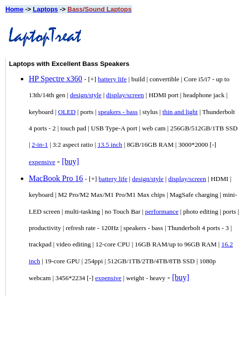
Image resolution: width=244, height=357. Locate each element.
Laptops (45, 9)
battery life (112, 79)
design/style (86, 95)
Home (14, 9)
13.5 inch (110, 144)
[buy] (70, 161)
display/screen (125, 95)
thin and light (180, 112)
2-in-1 (40, 144)
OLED (67, 112)
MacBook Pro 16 (56, 178)
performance (161, 211)
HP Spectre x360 (55, 78)
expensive (42, 162)
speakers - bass (118, 112)
